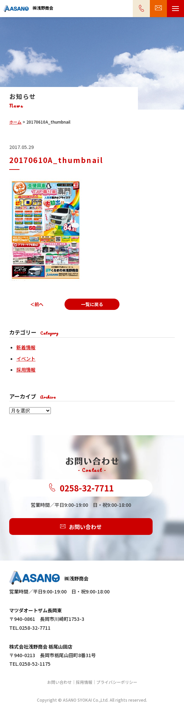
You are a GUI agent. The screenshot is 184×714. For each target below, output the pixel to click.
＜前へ (36, 304)
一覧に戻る (92, 304)
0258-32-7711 (81, 488)
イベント (26, 358)
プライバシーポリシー (116, 682)
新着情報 (26, 347)
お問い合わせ (81, 527)
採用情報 (26, 369)
